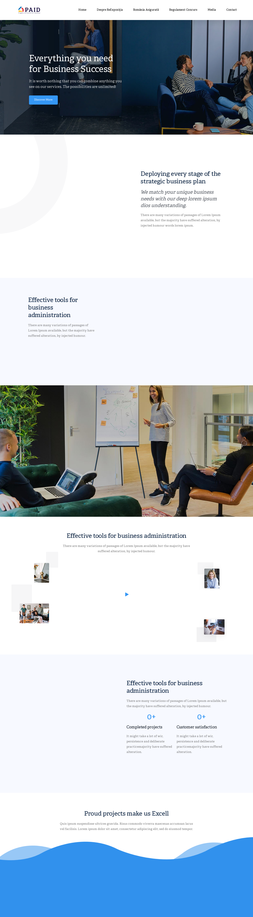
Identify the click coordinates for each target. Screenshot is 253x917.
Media (212, 10)
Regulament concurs (183, 10)
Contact (231, 10)
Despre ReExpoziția (110, 10)
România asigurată (146, 10)
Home (82, 10)
